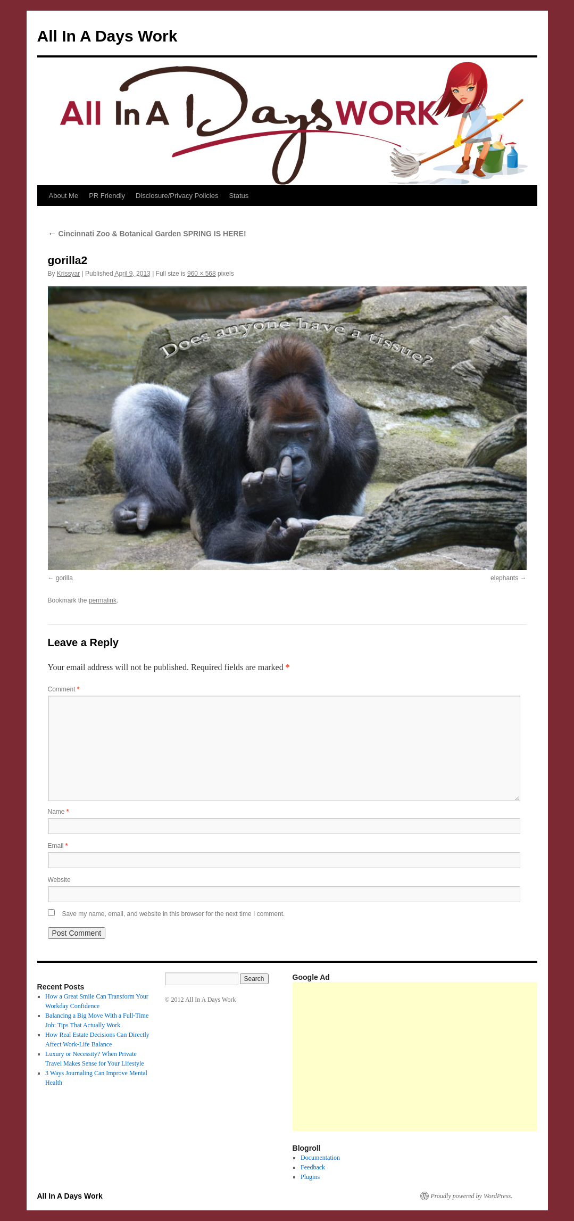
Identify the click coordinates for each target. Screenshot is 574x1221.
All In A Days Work (107, 36)
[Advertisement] (433, 1056)
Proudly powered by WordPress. (472, 1196)
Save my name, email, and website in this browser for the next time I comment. (173, 914)
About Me (64, 196)
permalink (103, 600)
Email (58, 845)
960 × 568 (201, 273)
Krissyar (68, 273)
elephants (504, 578)
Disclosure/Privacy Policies (177, 196)
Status (238, 196)
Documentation (320, 1157)
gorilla (64, 578)
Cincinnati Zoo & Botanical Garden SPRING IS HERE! (147, 233)
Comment (64, 689)
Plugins (310, 1177)
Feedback (313, 1167)
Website (59, 880)
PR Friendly (107, 196)
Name (58, 811)
